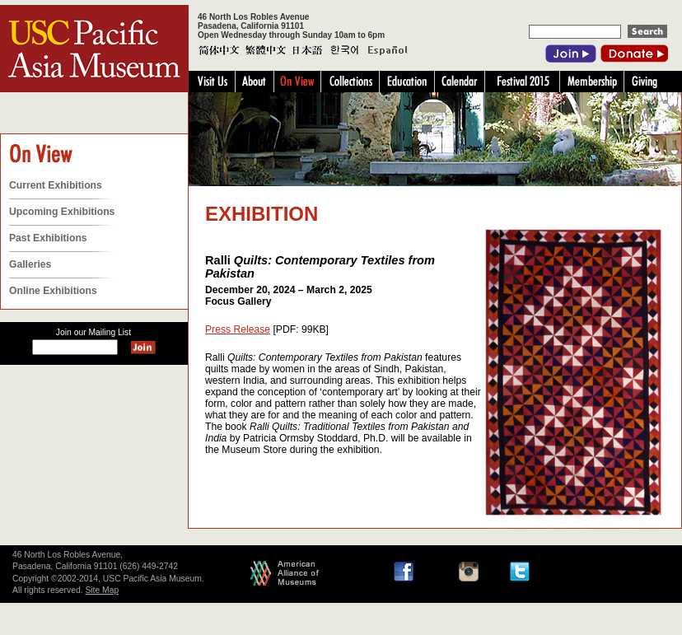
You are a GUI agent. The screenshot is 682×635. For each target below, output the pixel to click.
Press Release (237, 329)
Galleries (30, 264)
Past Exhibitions (48, 238)
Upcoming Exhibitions (61, 211)
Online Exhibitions (53, 290)
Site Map (102, 590)
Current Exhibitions (55, 185)
